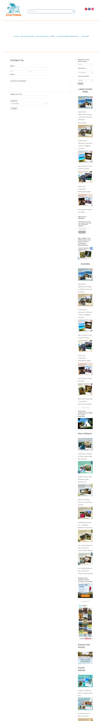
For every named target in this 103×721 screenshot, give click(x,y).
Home (16, 36)
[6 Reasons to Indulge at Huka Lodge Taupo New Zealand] (85, 444)
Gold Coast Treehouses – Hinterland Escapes (84, 189)
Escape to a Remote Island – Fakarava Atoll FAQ (85, 693)
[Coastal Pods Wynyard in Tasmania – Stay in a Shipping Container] (85, 131)
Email (12, 74)
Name (12, 66)
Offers (52, 36)
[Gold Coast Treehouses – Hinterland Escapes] (85, 177)
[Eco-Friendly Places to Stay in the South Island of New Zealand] (85, 559)
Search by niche (42, 36)
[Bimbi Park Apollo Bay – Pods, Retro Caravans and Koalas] (85, 389)
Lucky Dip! (85, 36)
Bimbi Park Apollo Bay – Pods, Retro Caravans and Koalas (85, 401)
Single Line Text (16, 94)
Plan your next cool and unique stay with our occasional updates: (84, 224)
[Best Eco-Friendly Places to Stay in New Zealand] (85, 490)
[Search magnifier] (73, 11)
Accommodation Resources (67, 36)
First (11, 71)
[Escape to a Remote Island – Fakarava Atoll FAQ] (85, 681)
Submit (14, 108)
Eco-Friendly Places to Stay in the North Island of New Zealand (85, 548)
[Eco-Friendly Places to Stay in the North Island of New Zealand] (85, 536)
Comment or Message (18, 81)
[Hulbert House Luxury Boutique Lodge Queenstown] (85, 467)
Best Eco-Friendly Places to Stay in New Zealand (85, 502)
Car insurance (82, 123)
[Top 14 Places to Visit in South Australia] (85, 157)
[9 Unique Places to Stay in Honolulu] (85, 704)
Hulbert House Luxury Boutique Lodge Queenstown (85, 479)
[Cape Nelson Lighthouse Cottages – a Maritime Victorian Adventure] (85, 102)
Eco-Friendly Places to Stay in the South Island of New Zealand (85, 571)
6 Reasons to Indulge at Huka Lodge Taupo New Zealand (85, 456)
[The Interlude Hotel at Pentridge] (85, 200)
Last (30, 71)
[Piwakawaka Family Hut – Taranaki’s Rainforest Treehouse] (85, 513)
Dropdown (14, 101)
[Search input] (51, 11)
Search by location (28, 36)
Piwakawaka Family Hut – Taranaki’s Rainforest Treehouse (85, 525)
